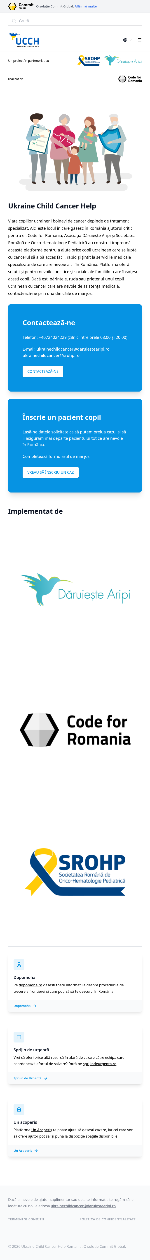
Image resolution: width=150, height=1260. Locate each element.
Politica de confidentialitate (108, 1219)
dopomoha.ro (30, 985)
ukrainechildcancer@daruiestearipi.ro (73, 349)
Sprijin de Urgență (31, 1078)
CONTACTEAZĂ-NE (43, 371)
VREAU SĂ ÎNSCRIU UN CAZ (50, 472)
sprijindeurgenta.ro (99, 1063)
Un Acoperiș (41, 1129)
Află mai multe (86, 6)
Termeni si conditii (26, 1219)
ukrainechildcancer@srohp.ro (51, 355)
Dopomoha (25, 1006)
